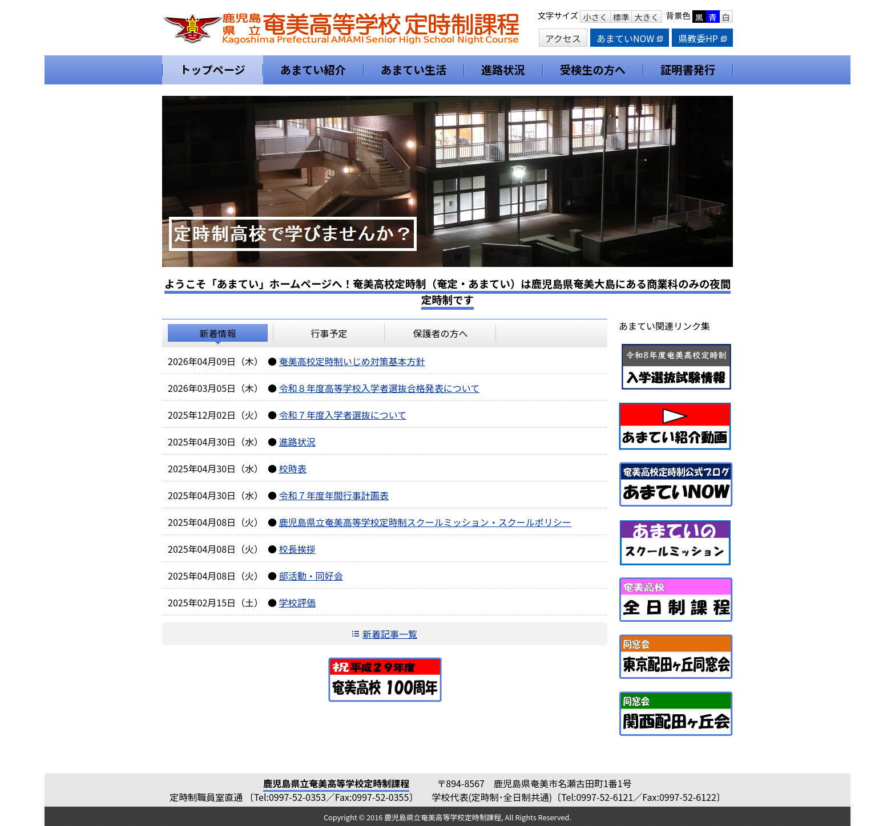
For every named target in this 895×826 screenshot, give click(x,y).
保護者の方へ (440, 333)
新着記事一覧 (389, 634)
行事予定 (329, 333)
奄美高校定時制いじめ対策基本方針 (352, 361)
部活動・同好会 (311, 575)
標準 (621, 17)
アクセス (563, 38)
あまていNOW (629, 38)
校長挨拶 (297, 549)
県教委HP (702, 38)
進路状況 (297, 441)
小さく (595, 17)
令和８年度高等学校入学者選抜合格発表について (379, 388)
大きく (646, 17)
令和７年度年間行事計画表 (334, 495)
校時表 (293, 468)
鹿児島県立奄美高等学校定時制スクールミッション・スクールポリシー (425, 522)
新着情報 (217, 333)
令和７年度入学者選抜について (343, 415)
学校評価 (297, 602)
